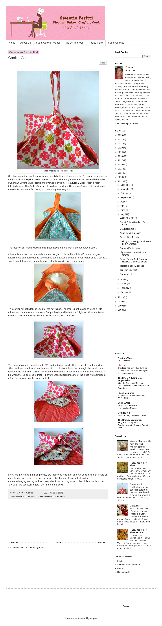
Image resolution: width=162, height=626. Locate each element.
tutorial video (78, 182)
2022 (120, 139)
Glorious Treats (126, 358)
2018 (120, 156)
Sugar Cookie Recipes (48, 42)
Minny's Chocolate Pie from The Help (140, 442)
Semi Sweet (124, 403)
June (123, 210)
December (125, 185)
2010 (120, 301)
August (124, 201)
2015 (120, 169)
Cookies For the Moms (131, 248)
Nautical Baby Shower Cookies (132, 415)
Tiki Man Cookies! (128, 270)
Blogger (93, 618)
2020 (120, 147)
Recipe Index (96, 42)
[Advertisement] (58, 521)
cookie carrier (37, 497)
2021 (120, 143)
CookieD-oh (124, 413)
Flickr (119, 561)
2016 (120, 164)
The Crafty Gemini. (35, 186)
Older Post (102, 542)
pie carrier (61, 497)
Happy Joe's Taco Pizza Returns (138, 531)
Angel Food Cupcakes (130, 233)
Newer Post (14, 542)
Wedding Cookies (128, 218)
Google (126, 606)
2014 (120, 173)
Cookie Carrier (127, 274)
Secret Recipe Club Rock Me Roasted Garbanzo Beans (133, 260)
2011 (120, 297)
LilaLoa (121, 365)
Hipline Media (33, 179)
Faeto (120, 568)
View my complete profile (126, 123)
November (125, 189)
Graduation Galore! (129, 229)
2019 (120, 152)
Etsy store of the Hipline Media (81, 481)
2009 (120, 305)
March (123, 283)
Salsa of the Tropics (129, 237)
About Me (25, 42)
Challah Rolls (124, 361)
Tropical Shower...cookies (132, 266)
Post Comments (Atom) (32, 547)
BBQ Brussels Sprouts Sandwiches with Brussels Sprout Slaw (133, 425)
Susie (21, 492)
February (125, 288)
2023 (120, 135)
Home (12, 42)
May (122, 214)
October (124, 193)
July (122, 206)
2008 (120, 310)
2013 (120, 177)
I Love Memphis (126, 393)
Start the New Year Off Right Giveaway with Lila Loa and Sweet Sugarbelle (133, 385)
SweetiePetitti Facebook (128, 564)
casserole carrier (23, 497)
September (125, 197)
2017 (120, 160)
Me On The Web (74, 42)
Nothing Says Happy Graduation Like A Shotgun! (135, 242)
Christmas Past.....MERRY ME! (139, 507)
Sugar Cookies (116, 42)
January (124, 292)
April (122, 279)
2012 (120, 181)
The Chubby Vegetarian (130, 420)
